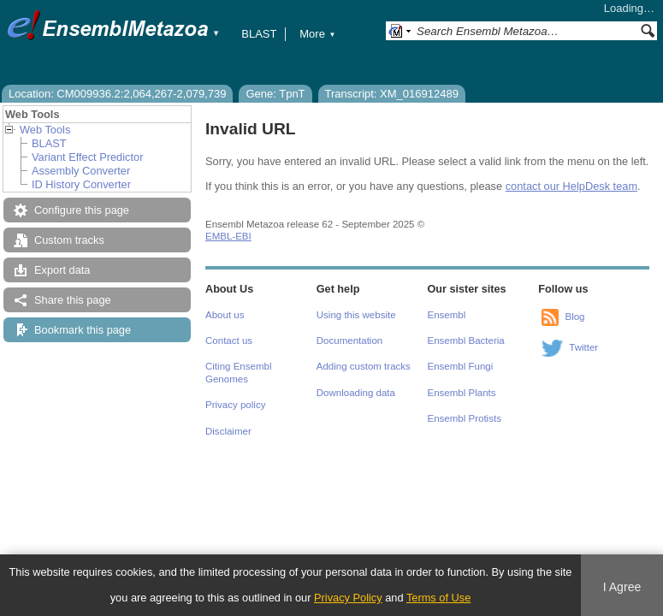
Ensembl (447, 315)
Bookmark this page (82, 329)
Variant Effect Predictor (87, 157)
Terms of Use (438, 597)
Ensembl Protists (464, 418)
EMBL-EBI (228, 236)
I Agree (622, 587)
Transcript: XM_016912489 (392, 93)
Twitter (583, 347)
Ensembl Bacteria (466, 340)
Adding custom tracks (364, 366)
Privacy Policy (348, 597)
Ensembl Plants (462, 393)
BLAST (258, 33)
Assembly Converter (81, 170)
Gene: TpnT (275, 93)
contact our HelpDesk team (571, 186)
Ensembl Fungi (461, 366)
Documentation (349, 340)
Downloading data (356, 393)
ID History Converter (81, 184)
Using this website (356, 315)
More (317, 33)
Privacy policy (235, 405)
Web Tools (45, 129)
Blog (574, 316)
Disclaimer (228, 431)
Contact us (228, 340)
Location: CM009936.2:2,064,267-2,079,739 (117, 93)
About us (224, 315)
